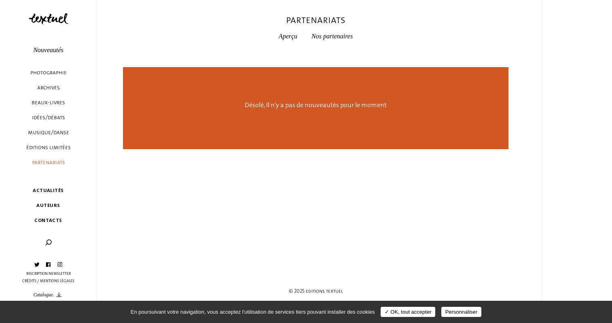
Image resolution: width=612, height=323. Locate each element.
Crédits (29, 281)
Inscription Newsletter (48, 273)
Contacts (48, 220)
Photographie (48, 72)
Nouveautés (48, 49)
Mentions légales (57, 281)
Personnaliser (461, 312)
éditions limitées (48, 147)
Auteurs (48, 205)
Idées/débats (48, 117)
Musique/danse (48, 132)
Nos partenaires (332, 36)
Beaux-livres (48, 102)
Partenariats (48, 162)
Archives (48, 87)
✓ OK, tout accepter (408, 312)
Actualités (48, 190)
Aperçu (288, 36)
